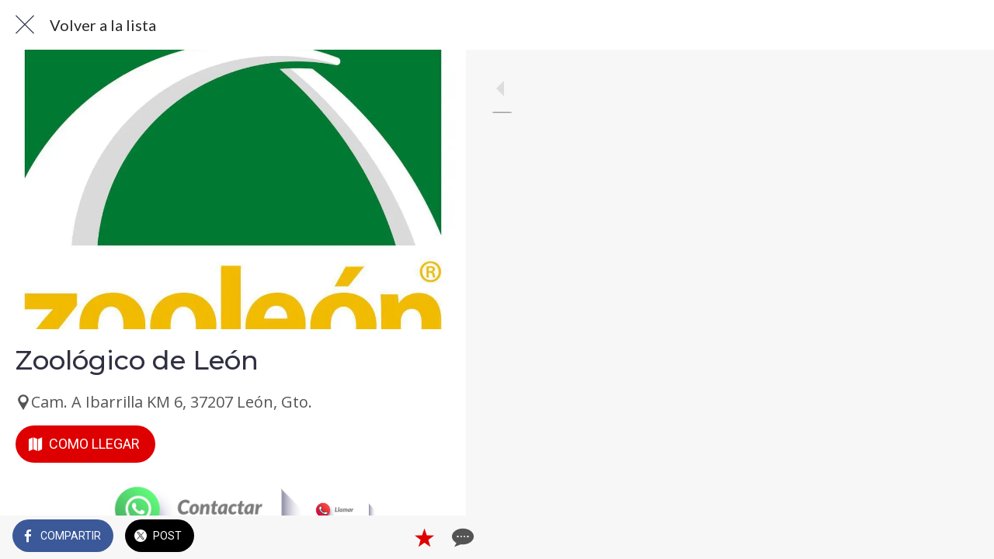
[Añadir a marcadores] (397, 537)
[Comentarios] (435, 537)
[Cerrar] (25, 25)
